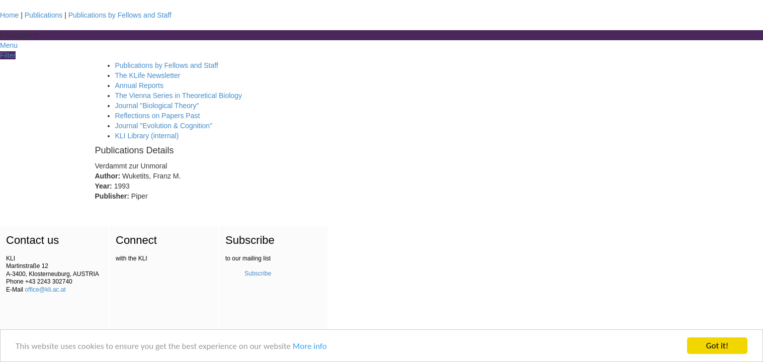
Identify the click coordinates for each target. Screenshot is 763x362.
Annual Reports (139, 85)
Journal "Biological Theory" (157, 106)
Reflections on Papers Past (157, 116)
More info (310, 346)
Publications (44, 15)
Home (9, 15)
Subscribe (257, 273)
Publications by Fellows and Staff (120, 15)
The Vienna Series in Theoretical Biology (178, 96)
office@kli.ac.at (45, 289)
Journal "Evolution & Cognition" (164, 126)
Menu (9, 45)
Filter (8, 55)
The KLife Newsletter (148, 75)
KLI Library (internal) (147, 136)
